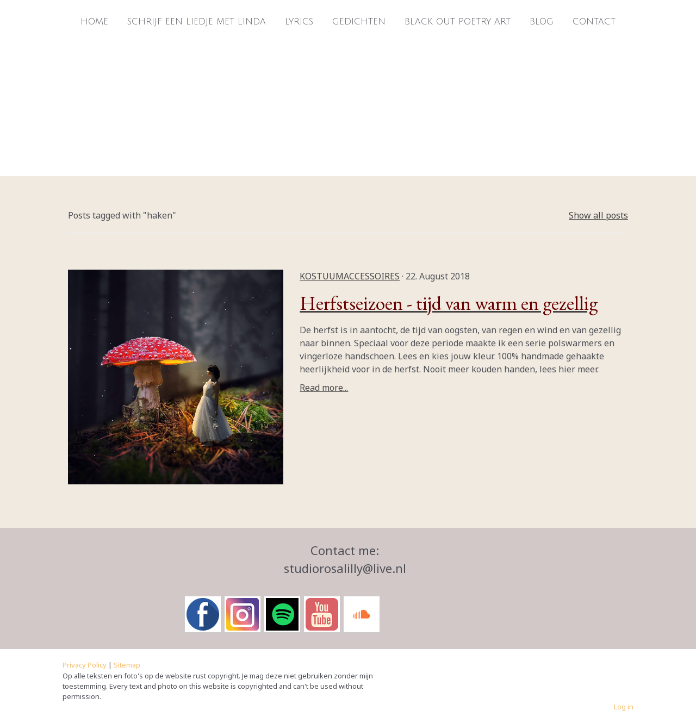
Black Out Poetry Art (458, 22)
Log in (623, 707)
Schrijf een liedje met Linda (196, 22)
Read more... (324, 388)
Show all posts (598, 215)
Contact (594, 22)
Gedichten (359, 22)
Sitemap (127, 665)
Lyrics (299, 22)
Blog (542, 22)
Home (94, 22)
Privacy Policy (85, 665)
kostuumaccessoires (350, 276)
